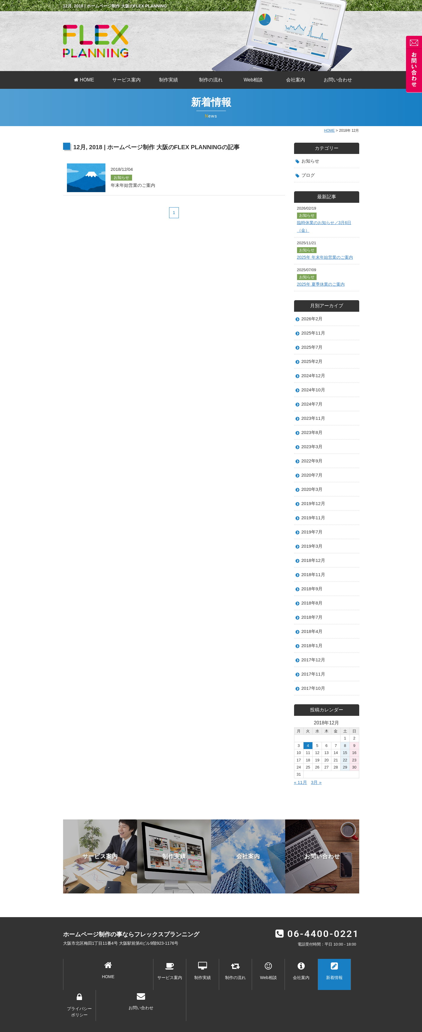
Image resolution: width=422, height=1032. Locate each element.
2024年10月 (314, 395)
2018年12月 (314, 572)
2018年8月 (312, 616)
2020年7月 (312, 483)
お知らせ (310, 160)
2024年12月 (314, 380)
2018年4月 (312, 645)
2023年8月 (312, 439)
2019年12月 (314, 513)
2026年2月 (312, 321)
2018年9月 (312, 601)
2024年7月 (312, 409)
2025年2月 (312, 365)
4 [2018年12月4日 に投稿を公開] (308, 762)
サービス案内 (126, 79)
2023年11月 (314, 424)
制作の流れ (211, 79)
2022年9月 (312, 468)
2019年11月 (314, 527)
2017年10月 (314, 704)
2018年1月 (312, 660)
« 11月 (301, 799)
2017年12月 (314, 675)
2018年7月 (312, 631)
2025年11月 (314, 336)
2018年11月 (314, 586)
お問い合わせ (338, 79)
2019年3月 (312, 557)
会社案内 (295, 79)
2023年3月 (312, 453)
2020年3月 (312, 498)
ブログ (308, 175)
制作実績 (168, 79)
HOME (84, 79)
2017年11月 (314, 689)
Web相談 (253, 79)
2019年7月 (312, 542)
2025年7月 (312, 350)
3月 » (317, 799)
